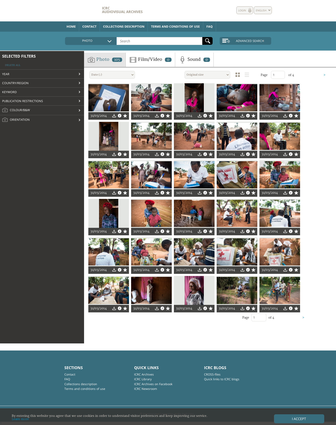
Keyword (9, 92)
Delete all (12, 65)
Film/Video (150, 59)
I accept (299, 418)
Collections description (123, 26)
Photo (104, 59)
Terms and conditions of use (175, 26)
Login (242, 10)
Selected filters (19, 56)
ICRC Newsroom (145, 389)
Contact (89, 26)
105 (117, 60)
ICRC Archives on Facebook (153, 384)
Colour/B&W (16, 110)
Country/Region (15, 83)
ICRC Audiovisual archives (122, 10)
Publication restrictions (22, 101)
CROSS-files (212, 374)
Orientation (16, 119)
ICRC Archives (144, 374)
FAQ (209, 26)
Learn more (20, 419)
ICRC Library (143, 379)
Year (5, 74)
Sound (194, 59)
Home (71, 26)
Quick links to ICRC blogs (221, 379)
